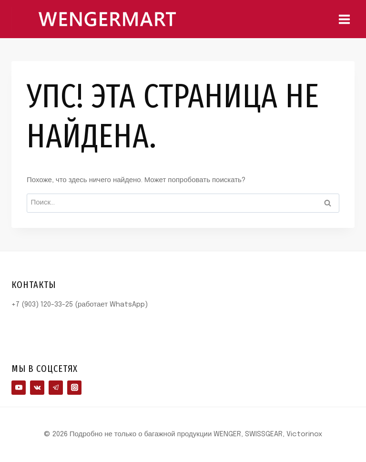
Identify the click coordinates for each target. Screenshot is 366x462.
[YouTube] (18, 387)
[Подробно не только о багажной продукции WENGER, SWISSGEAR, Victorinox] (106, 18)
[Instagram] (74, 387)
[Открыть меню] (344, 19)
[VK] (37, 387)
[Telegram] (56, 387)
